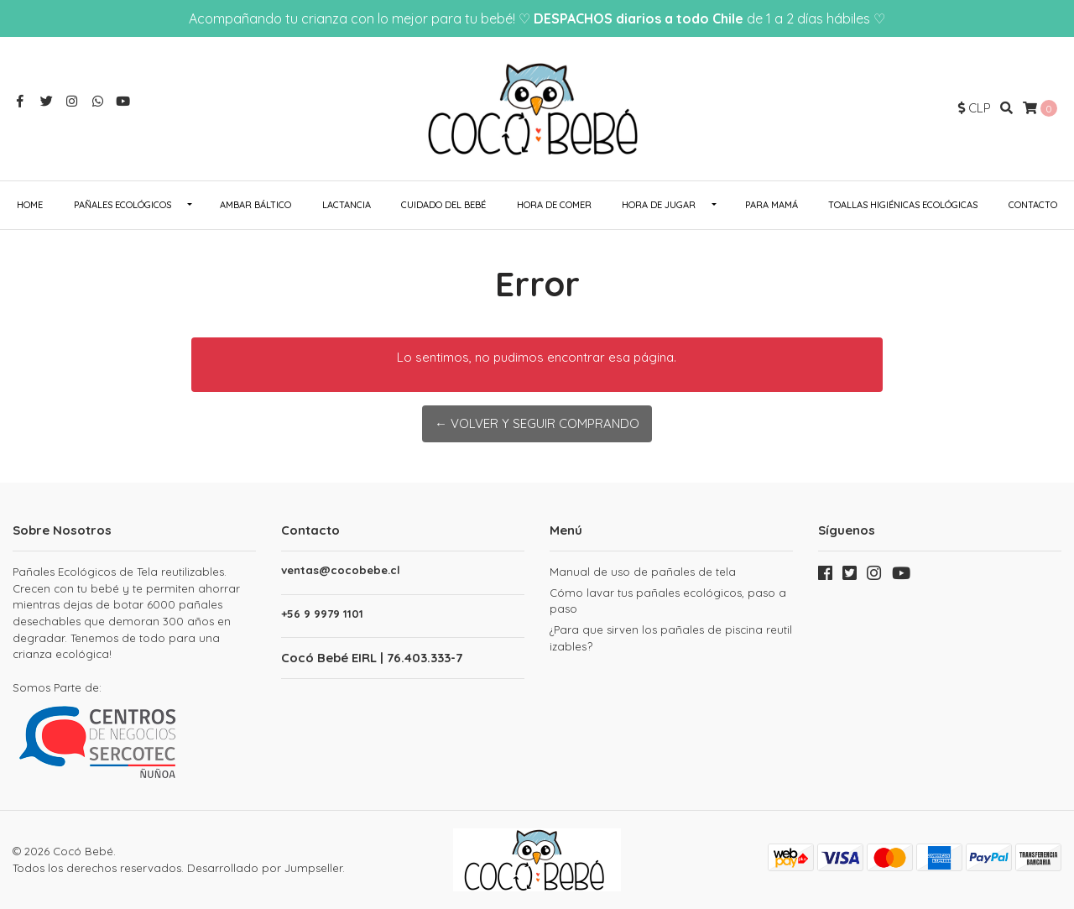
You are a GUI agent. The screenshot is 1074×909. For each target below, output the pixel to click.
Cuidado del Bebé (443, 205)
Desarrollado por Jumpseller (264, 868)
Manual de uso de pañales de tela (643, 571)
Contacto (1033, 205)
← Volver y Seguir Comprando (537, 423)
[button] (974, 108)
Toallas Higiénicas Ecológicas (903, 205)
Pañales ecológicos (122, 205)
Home (30, 205)
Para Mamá (771, 205)
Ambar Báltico (255, 205)
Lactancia (346, 205)
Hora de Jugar (659, 205)
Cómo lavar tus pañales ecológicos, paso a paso (668, 601)
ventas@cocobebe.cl (340, 570)
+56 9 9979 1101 (322, 614)
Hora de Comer (554, 205)
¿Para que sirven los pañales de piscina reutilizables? (671, 638)
